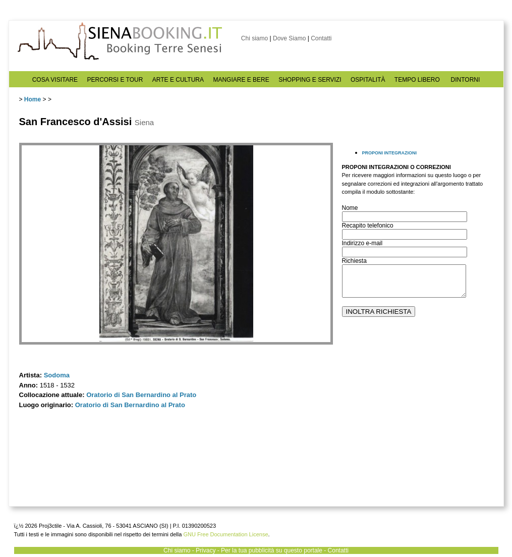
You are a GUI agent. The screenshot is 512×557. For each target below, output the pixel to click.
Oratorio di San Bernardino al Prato (141, 395)
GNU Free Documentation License (225, 534)
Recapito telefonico (367, 225)
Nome (350, 207)
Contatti (321, 38)
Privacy (205, 550)
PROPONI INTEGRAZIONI (389, 152)
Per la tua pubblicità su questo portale (271, 550)
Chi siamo (254, 38)
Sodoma (57, 375)
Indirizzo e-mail (362, 243)
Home (32, 99)
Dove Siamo (289, 38)
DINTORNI (465, 79)
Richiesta (354, 260)
